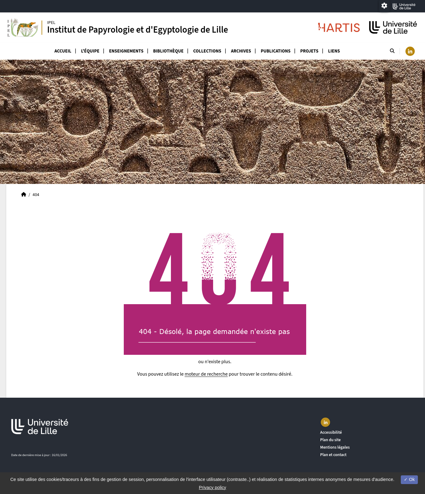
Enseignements (126, 51)
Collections (207, 51)
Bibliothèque (168, 51)
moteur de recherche (206, 374)
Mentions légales (335, 447)
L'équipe (90, 51)
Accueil (62, 51)
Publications (275, 51)
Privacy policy (212, 487)
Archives (241, 51)
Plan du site (330, 440)
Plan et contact (333, 455)
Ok (409, 479)
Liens (334, 51)
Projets (309, 51)
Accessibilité (331, 432)
